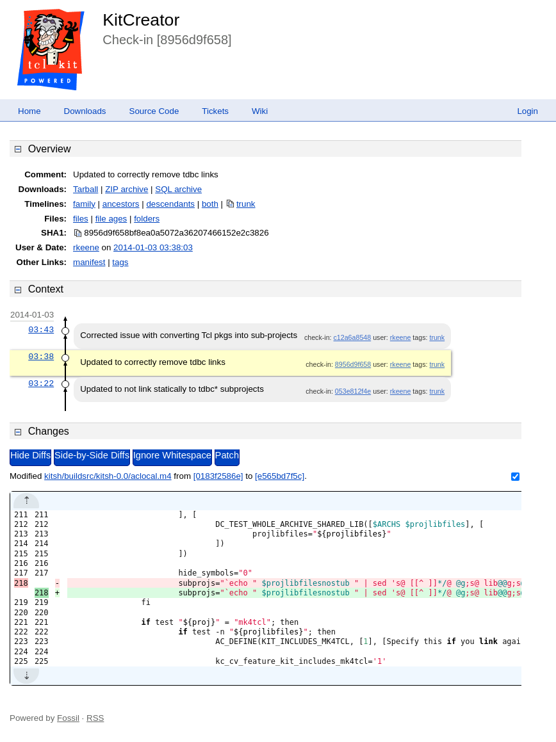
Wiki (260, 111)
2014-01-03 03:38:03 (153, 247)
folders (146, 218)
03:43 (41, 329)
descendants (170, 204)
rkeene (86, 247)
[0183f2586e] (218, 476)
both (210, 204)
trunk (246, 204)
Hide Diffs (30, 455)
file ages (111, 218)
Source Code (154, 111)
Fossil (68, 718)
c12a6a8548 (353, 337)
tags (120, 262)
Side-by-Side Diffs (91, 455)
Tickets (215, 111)
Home (29, 111)
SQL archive (178, 189)
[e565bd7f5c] (279, 476)
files (80, 218)
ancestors (121, 204)
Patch (227, 455)
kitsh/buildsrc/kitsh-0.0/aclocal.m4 (108, 476)
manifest (89, 262)
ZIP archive (126, 189)
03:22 (41, 383)
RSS (95, 718)
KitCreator (140, 19)
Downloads (85, 111)
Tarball (85, 189)
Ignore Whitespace (172, 455)
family (84, 204)
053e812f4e (353, 391)
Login (527, 111)
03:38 (41, 356)
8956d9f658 (353, 364)
